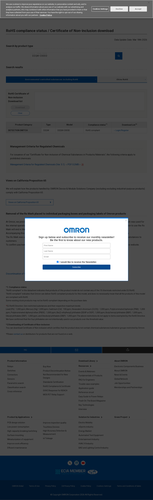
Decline (119, 9)
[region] (76, 9)
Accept (138, 9)
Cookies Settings (100, 9)
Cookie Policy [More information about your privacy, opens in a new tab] (46, 15)
